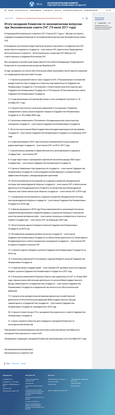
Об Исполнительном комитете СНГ (31, 380)
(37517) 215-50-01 (53, 382)
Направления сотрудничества (72, 10)
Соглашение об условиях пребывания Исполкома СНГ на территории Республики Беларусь (34, 392)
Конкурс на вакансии (32, 401)
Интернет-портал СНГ (21, 10)
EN (110, 10)
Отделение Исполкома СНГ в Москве (34, 398)
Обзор (23, 363)
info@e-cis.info (75, 386)
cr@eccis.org (52, 384)
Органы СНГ (57, 10)
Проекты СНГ (7, 388)
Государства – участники (11, 382)
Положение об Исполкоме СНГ (33, 386)
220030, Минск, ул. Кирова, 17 (57, 379)
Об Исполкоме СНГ (35, 10)
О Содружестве (47, 10)
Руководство (29, 383)
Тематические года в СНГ (11, 391)
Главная (10, 10)
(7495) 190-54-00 (75, 383)
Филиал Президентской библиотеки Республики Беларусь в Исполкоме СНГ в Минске (34, 406)
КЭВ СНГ (15, 363)
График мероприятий (90, 10)
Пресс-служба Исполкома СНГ (57, 390)
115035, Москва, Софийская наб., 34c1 (79, 380)
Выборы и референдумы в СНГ (11, 385)
